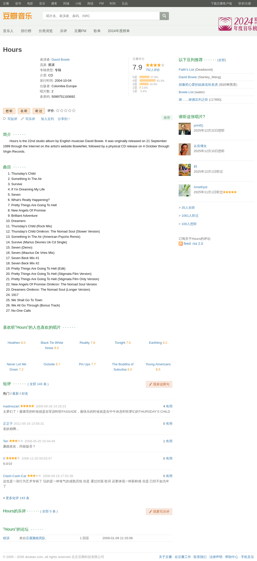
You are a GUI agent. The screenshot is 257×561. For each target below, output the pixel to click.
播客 (54, 3)
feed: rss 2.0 (193, 244)
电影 (30, 3)
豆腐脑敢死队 (35, 538)
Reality (85, 343)
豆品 (125, 3)
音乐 (42, 3)
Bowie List (186, 92)
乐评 (63, 31)
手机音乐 (247, 557)
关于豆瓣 (165, 557)
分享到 (63, 119)
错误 (6, 538)
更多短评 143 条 (17, 498)
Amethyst (200, 187)
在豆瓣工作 (183, 557)
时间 (113, 3)
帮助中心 (231, 557)
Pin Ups (84, 364)
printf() (198, 125)
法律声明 (215, 557)
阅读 (90, 3)
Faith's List (186, 69)
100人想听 (189, 224)
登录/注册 (244, 3)
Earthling (155, 343)
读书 (18, 3)
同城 (66, 3)
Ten (5, 441)
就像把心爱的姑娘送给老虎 (198, 84)
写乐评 (30, 119)
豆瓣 (6, 3)
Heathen (14, 343)
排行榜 (26, 31)
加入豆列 (47, 119)
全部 (221, 60)
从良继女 (200, 146)
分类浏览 (46, 31)
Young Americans (158, 364)
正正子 (8, 423)
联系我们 (200, 557)
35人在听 (188, 207)
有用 (169, 406)
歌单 (97, 31)
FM (101, 3)
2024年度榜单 (119, 31)
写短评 (12, 119)
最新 (15, 393)
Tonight (120, 343)
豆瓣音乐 (21, 17)
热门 (6, 393)
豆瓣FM (80, 31)
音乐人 (8, 31)
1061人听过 (190, 215)
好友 (25, 393)
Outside (49, 364)
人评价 (153, 70)
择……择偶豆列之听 (193, 99)
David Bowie (60, 59)
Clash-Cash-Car (14, 476)
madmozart (11, 406)
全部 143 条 (38, 384)
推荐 (167, 118)
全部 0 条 (48, 511)
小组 (78, 3)
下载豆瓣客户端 (221, 3)
